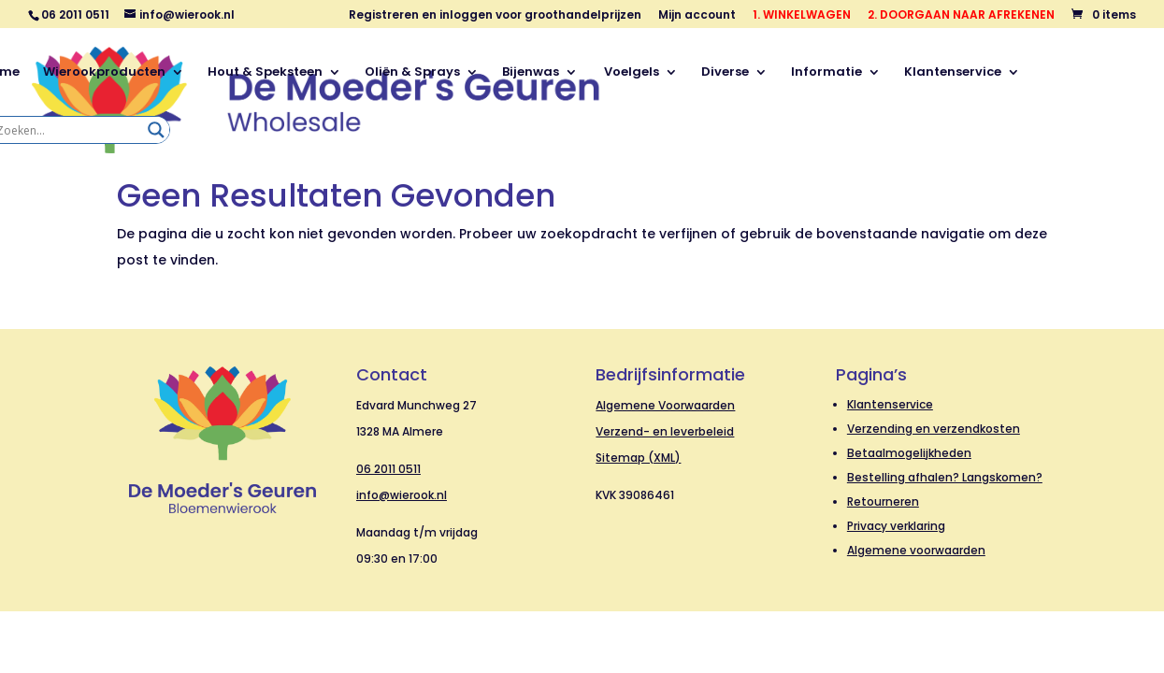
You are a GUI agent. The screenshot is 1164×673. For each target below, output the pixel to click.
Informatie (826, 72)
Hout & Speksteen (265, 72)
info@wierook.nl (401, 495)
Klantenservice (952, 72)
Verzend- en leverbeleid (665, 431)
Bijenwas (530, 72)
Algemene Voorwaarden (665, 405)
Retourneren (883, 501)
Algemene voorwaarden (916, 550)
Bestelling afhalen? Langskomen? (944, 477)
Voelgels (630, 72)
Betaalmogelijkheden (909, 453)
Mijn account (697, 15)
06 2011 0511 (388, 469)
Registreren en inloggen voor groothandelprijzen (495, 15)
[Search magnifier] (156, 130)
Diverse (725, 72)
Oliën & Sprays (412, 72)
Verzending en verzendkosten (933, 429)
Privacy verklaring (896, 526)
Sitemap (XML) (638, 457)
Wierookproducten (104, 72)
